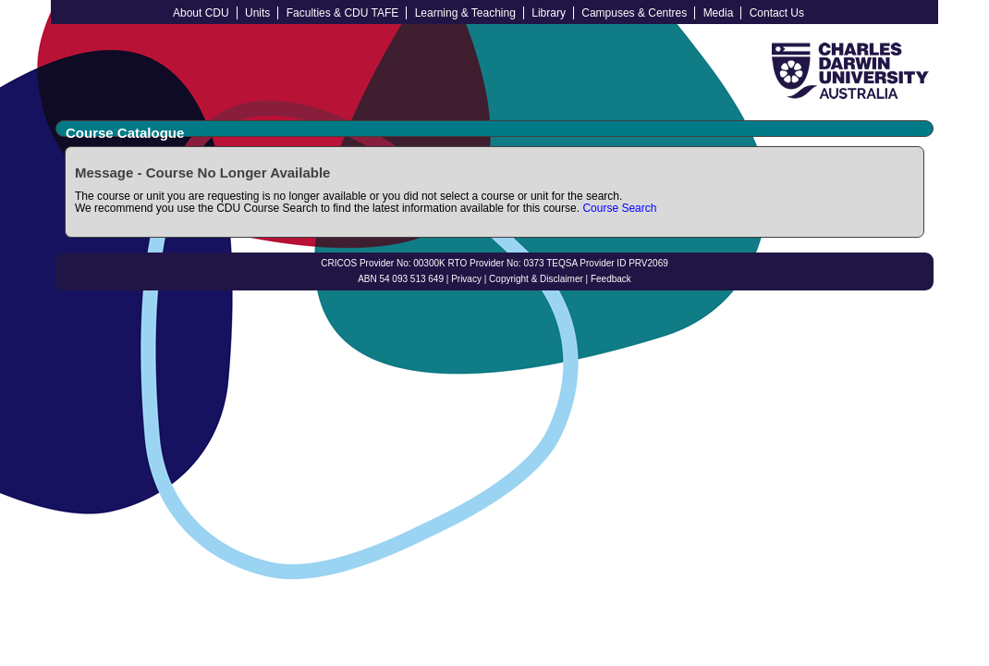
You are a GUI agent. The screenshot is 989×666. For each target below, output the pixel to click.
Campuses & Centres (634, 12)
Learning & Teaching (465, 12)
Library (548, 12)
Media (718, 12)
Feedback (611, 279)
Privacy (466, 279)
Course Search (619, 208)
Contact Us (777, 12)
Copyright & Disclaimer (536, 279)
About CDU (201, 12)
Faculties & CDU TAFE (343, 12)
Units (257, 12)
